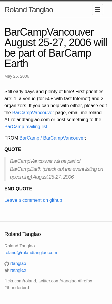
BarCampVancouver (33, 112)
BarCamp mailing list (25, 126)
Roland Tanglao (28, 9)
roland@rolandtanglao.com (30, 252)
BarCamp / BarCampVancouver (52, 138)
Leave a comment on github (33, 200)
